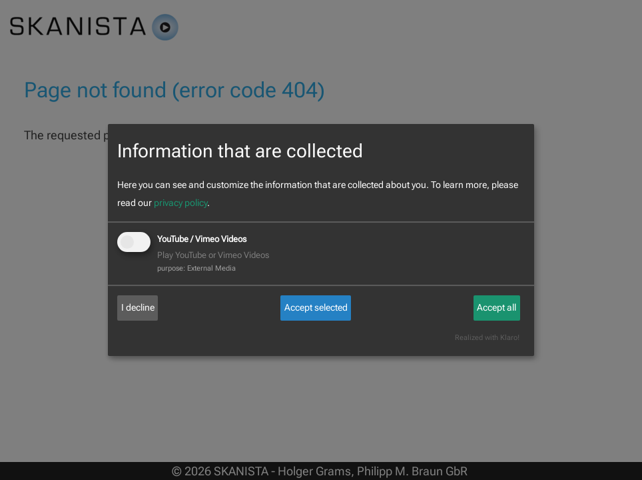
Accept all (496, 307)
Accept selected (316, 307)
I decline (138, 307)
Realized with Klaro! (487, 337)
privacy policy (180, 202)
